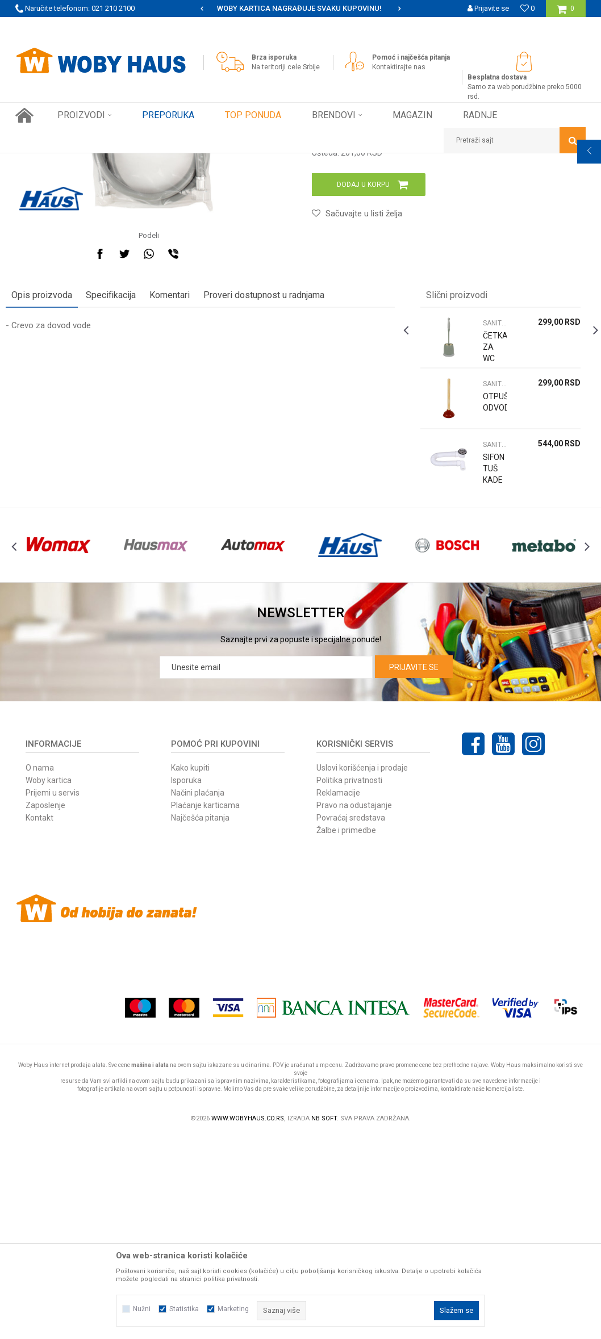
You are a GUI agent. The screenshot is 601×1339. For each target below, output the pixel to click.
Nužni (142, 1309)
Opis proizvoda (51, 473)
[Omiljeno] (527, 8)
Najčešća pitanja (200, 1020)
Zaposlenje (45, 1007)
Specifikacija (120, 473)
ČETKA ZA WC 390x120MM (489, 531)
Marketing (233, 1309)
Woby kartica (49, 982)
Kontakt (39, 1020)
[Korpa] (565, 13)
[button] (515, 140)
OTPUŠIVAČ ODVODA (489, 580)
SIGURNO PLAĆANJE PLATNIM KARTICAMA (300, 8)
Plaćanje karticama (205, 1007)
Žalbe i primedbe (346, 1032)
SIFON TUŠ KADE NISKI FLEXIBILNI (489, 658)
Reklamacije (338, 995)
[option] (300, 8)
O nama (40, 970)
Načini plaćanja (197, 995)
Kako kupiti (190, 970)
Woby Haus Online (44, 162)
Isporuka (186, 982)
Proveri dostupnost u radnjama (273, 473)
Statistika (184, 1309)
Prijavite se (414, 869)
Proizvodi (95, 162)
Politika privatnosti (349, 982)
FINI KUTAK (136, 162)
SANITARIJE (180, 162)
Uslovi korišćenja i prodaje (362, 970)
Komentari (179, 473)
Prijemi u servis (53, 995)
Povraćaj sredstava (350, 1020)
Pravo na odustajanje (354, 1007)
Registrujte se (486, 25)
